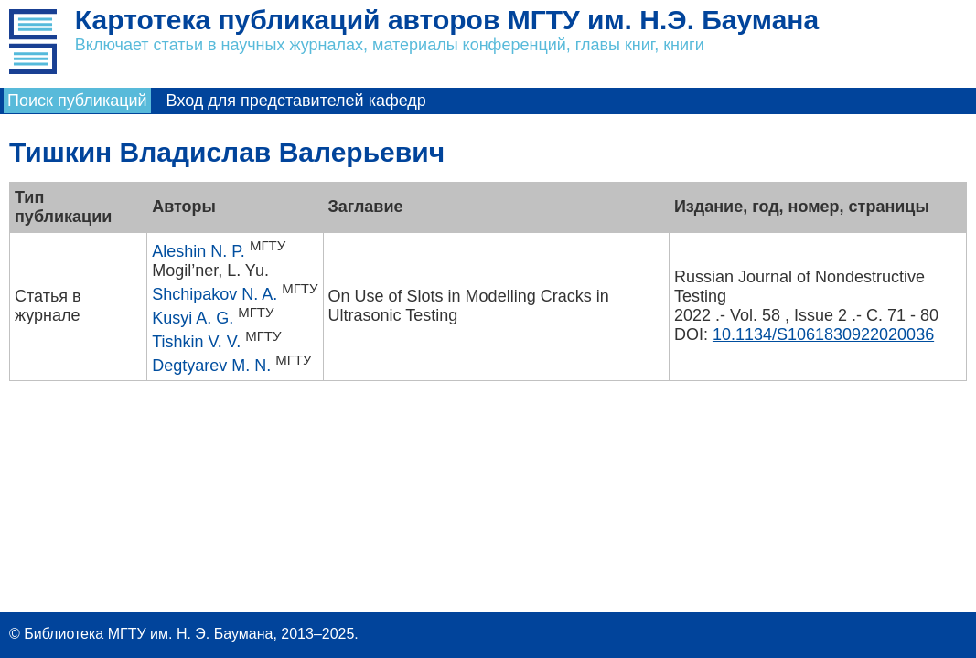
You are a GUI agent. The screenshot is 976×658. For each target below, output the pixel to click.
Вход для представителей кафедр (296, 100)
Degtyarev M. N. (211, 365)
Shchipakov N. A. (214, 294)
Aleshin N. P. (198, 251)
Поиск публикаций (77, 100)
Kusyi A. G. (192, 318)
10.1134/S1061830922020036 (823, 334)
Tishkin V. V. (196, 342)
